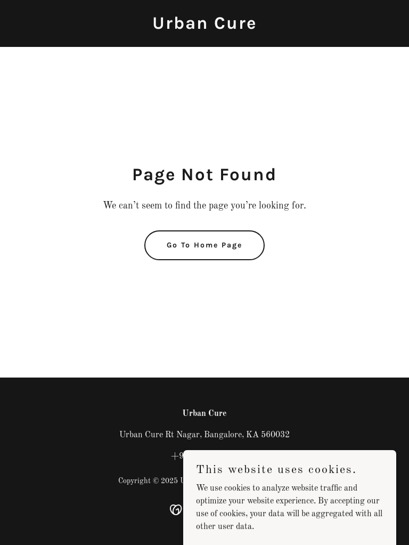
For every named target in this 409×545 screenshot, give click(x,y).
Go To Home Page (204, 245)
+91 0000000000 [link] (205, 456)
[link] (204, 26)
